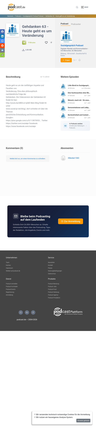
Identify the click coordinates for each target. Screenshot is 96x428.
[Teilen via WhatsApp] (2, 41)
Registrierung (10, 292)
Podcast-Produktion (54, 298)
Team (7, 262)
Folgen (66, 60)
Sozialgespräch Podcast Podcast (33, 16)
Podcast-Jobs (52, 286)
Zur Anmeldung (70, 221)
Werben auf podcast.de (13, 271)
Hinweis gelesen (83, 420)
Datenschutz (52, 273)
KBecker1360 (73, 158)
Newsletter (51, 262)
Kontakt (50, 265)
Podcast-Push (52, 289)
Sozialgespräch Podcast (72, 45)
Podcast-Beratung (53, 284)
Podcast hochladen (12, 286)
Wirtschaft (71, 53)
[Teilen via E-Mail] (2, 50)
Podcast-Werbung (53, 292)
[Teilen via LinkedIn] (2, 36)
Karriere (8, 265)
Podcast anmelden (11, 284)
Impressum (9, 268)
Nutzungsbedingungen (55, 271)
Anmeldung (9, 295)
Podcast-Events (11, 289)
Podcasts (18, 16)
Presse (50, 268)
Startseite (10, 16)
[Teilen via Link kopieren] (2, 55)
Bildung (63, 53)
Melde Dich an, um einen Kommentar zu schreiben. (27, 158)
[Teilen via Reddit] (2, 45)
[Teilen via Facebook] (2, 31)
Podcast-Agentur (53, 295)
